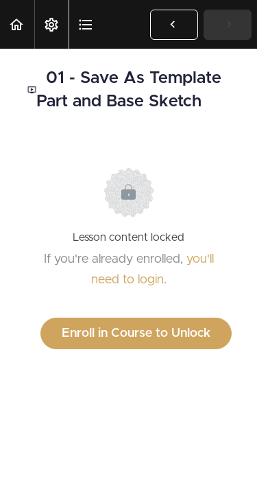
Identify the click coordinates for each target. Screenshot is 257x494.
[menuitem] (51, 24)
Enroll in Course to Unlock (136, 333)
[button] (17, 24)
